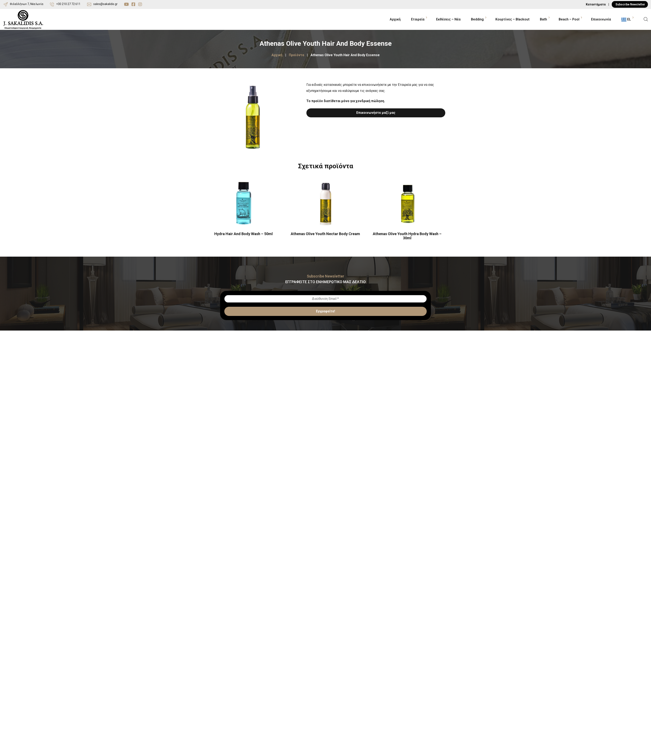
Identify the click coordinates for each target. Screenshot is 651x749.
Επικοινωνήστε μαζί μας (375, 113)
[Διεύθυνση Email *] (325, 299)
